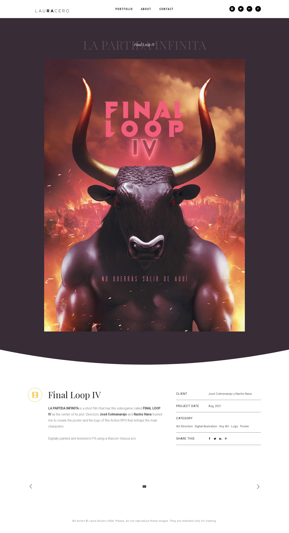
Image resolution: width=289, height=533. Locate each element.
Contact (166, 9)
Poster (244, 426)
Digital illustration (206, 426)
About (146, 9)
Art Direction (184, 426)
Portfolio (124, 9)
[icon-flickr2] (250, 9)
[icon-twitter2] (242, 9)
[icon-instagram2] (233, 9)
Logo (234, 426)
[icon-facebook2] (258, 9)
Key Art (224, 426)
